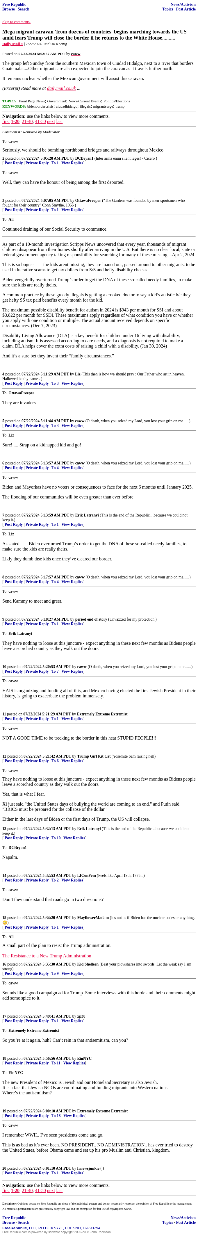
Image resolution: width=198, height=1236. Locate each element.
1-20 (15, 121)
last (59, 121)
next (51, 121)
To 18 (56, 1116)
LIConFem (86, 875)
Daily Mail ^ (12, 44)
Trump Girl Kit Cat (94, 756)
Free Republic (14, 4)
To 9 (55, 973)
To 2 (55, 880)
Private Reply (37, 163)
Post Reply (14, 163)
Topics (167, 9)
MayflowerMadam (93, 918)
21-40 (27, 121)
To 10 (56, 838)
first (6, 121)
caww (79, 421)
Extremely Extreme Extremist (102, 714)
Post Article (186, 9)
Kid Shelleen (88, 964)
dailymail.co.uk (61, 88)
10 (4, 667)
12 (4, 756)
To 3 (55, 383)
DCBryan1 (84, 158)
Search (23, 9)
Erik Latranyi (87, 515)
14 (4, 875)
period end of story (91, 619)
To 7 (55, 671)
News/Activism (183, 4)
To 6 (55, 761)
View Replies (72, 163)
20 (4, 1168)
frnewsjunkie (88, 1168)
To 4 (55, 468)
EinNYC (84, 1058)
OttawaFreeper (88, 200)
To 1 (55, 163)
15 (4, 918)
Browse (8, 9)
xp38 (81, 1016)
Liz (78, 374)
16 (4, 964)
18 (4, 1058)
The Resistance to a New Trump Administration (46, 955)
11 (4, 714)
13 (4, 829)
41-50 (40, 121)
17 (4, 1016)
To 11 (55, 1063)
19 (4, 1111)
